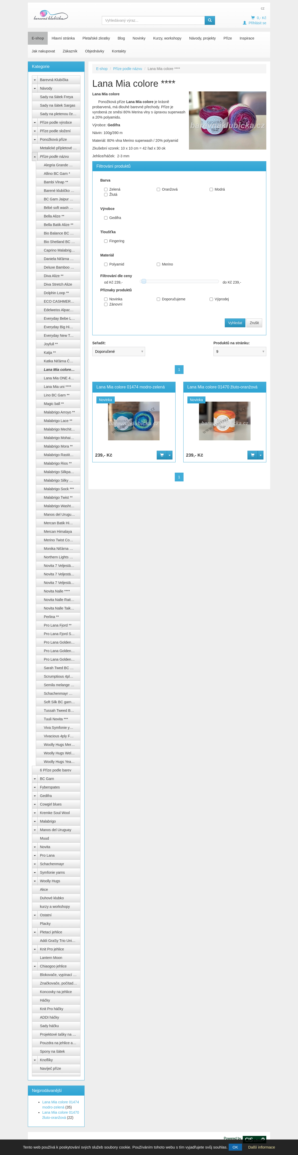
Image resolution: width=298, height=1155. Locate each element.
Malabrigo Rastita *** (60, 455)
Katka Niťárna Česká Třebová (62, 361)
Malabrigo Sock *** (59, 489)
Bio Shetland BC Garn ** (62, 242)
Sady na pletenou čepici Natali (60, 114)
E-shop (38, 38)
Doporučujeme (171, 299)
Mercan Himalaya (58, 531)
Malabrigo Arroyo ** (59, 412)
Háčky (45, 1000)
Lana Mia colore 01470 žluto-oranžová (222, 387)
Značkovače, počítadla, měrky (60, 983)
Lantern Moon (51, 958)
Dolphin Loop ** (56, 293)
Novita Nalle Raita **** (61, 600)
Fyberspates (50, 787)
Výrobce (107, 209)
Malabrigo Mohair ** (60, 438)
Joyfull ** (51, 344)
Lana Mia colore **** (61, 370)
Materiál (107, 255)
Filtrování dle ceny (116, 276)
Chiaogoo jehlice (53, 966)
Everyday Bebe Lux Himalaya (62, 318)
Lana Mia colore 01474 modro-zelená (130, 387)
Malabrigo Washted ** (61, 506)
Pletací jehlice (51, 932)
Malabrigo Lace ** (58, 421)
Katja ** (50, 352)
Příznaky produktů (116, 290)
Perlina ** (51, 617)
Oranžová (167, 189)
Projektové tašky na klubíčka (60, 1034)
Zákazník (70, 51)
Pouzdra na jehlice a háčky (60, 1043)
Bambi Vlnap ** (56, 182)
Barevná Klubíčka (54, 80)
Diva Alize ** (53, 276)
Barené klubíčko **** (60, 191)
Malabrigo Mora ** (58, 446)
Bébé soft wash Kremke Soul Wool (62, 208)
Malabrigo (48, 821)
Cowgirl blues (51, 804)
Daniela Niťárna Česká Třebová (62, 259)
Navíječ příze (50, 1068)
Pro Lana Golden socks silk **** (62, 651)
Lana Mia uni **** (57, 387)
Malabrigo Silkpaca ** (61, 472)
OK (235, 1147)
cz (262, 8)
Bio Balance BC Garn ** (62, 233)
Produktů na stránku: (231, 343)
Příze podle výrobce (56, 122)
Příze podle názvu (54, 156)
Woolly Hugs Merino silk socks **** (62, 745)
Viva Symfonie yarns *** (62, 727)
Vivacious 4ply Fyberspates (62, 736)
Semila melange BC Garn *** (62, 685)
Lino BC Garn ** (57, 395)
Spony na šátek (52, 1051)
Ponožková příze (53, 139)
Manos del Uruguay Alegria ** (62, 514)
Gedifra (46, 796)
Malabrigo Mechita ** (60, 429)
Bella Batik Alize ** (58, 225)
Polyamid (114, 264)
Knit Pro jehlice (52, 949)
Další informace (261, 1147)
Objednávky (94, 51)
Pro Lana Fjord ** (57, 625)
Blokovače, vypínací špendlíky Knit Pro (60, 975)
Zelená (112, 189)
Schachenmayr (52, 864)
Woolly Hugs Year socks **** (62, 762)
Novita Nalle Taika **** (61, 608)
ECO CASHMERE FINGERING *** (62, 301)
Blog (121, 38)
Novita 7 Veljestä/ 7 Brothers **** (62, 574)
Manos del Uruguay (55, 830)
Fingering (114, 241)
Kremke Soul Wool (55, 813)
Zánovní (113, 304)
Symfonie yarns (52, 872)
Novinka (113, 299)
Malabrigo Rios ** (58, 463)
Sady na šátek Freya (56, 97)
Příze (228, 38)
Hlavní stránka (63, 38)
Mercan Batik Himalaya (62, 523)
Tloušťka (108, 232)
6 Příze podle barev (55, 770)
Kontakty (119, 51)
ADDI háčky (49, 1017)
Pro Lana (47, 855)
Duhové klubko (52, 898)
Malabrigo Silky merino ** (62, 480)
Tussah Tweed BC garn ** (62, 710)
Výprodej (219, 299)
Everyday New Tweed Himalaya (62, 335)
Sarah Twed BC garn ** (62, 668)
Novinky (139, 38)
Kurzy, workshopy (167, 38)
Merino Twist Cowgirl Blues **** (62, 540)
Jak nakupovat (43, 51)
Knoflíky (46, 1060)
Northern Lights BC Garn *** (62, 557)
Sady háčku (49, 1026)
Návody (46, 88)
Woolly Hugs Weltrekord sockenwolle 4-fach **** (62, 753)
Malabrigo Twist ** (58, 497)
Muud (44, 838)
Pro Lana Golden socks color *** (62, 642)
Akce (44, 889)
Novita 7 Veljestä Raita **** (62, 566)
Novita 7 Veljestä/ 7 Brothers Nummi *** (62, 583)
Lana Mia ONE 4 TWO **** (62, 378)
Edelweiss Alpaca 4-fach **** (62, 310)
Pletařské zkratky (96, 38)
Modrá (217, 189)
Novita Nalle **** (57, 591)
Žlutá (110, 194)
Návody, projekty (202, 38)
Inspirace (247, 38)
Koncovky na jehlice (56, 992)
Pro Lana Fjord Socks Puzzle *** (62, 634)
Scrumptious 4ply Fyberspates (62, 676)
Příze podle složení (55, 131)
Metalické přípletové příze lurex (60, 148)
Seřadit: (99, 343)
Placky (45, 924)
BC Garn (47, 779)
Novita (45, 847)
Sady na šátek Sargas (57, 105)
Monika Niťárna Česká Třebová (62, 549)
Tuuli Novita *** (56, 719)
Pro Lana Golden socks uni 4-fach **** (62, 659)
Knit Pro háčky (51, 1009)
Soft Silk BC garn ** (59, 702)
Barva (105, 180)
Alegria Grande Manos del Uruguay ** (62, 165)
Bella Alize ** (54, 216)
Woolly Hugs (50, 881)
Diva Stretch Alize (58, 284)
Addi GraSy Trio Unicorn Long (60, 941)
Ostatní (46, 915)
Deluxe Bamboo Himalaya (62, 267)
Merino (165, 264)
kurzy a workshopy (55, 906)
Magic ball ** (54, 404)
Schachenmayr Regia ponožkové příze (62, 693)
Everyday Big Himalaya (62, 327)
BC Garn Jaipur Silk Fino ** (62, 199)
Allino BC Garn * (57, 173)
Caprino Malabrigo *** (61, 250)
